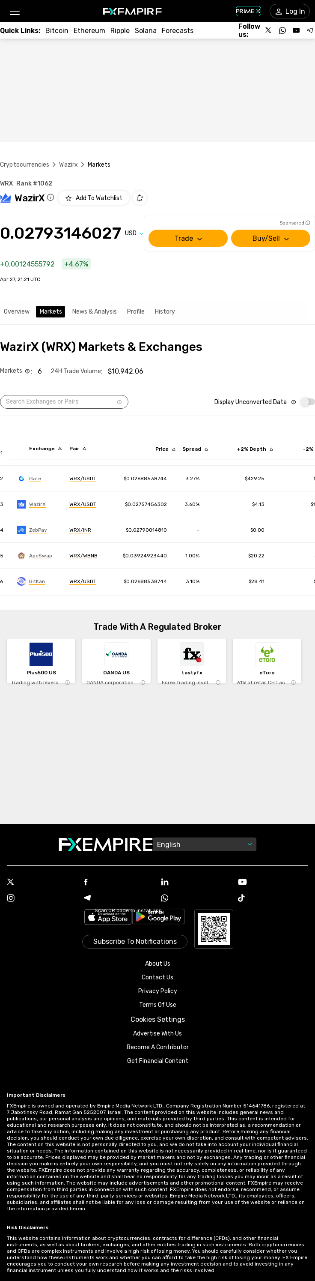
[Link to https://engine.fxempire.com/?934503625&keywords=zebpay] (32, 530)
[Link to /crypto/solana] (146, 31)
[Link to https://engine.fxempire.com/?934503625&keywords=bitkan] (31, 581)
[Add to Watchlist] (93, 198)
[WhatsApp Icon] (196, 899)
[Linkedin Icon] (196, 882)
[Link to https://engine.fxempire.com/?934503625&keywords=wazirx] (31, 504)
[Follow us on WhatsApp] (282, 30)
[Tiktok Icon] (273, 899)
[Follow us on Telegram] (310, 30)
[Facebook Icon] (119, 882)
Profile (136, 311)
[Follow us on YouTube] (296, 30)
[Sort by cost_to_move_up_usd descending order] (255, 449)
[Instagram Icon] (42, 899)
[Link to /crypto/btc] (56, 31)
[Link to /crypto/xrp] (120, 31)
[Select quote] (134, 233)
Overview (17, 311)
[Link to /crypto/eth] (89, 31)
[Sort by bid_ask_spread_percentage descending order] (195, 449)
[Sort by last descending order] (165, 449)
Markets (51, 311)
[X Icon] (42, 882)
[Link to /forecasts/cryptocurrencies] (177, 31)
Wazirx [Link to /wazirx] (68, 164)
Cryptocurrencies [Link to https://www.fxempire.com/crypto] (24, 164)
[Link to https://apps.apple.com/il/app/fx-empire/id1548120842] (107, 918)
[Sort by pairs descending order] (77, 449)
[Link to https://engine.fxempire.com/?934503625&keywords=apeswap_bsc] (34, 555)
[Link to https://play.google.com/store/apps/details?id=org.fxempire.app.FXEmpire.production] (158, 918)
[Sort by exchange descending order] (45, 449)
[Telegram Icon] (119, 899)
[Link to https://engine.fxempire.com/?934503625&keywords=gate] (29, 478)
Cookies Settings (158, 1019)
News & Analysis (94, 311)
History (165, 311)
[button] (14, 11)
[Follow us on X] (269, 30)
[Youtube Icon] (273, 883)
